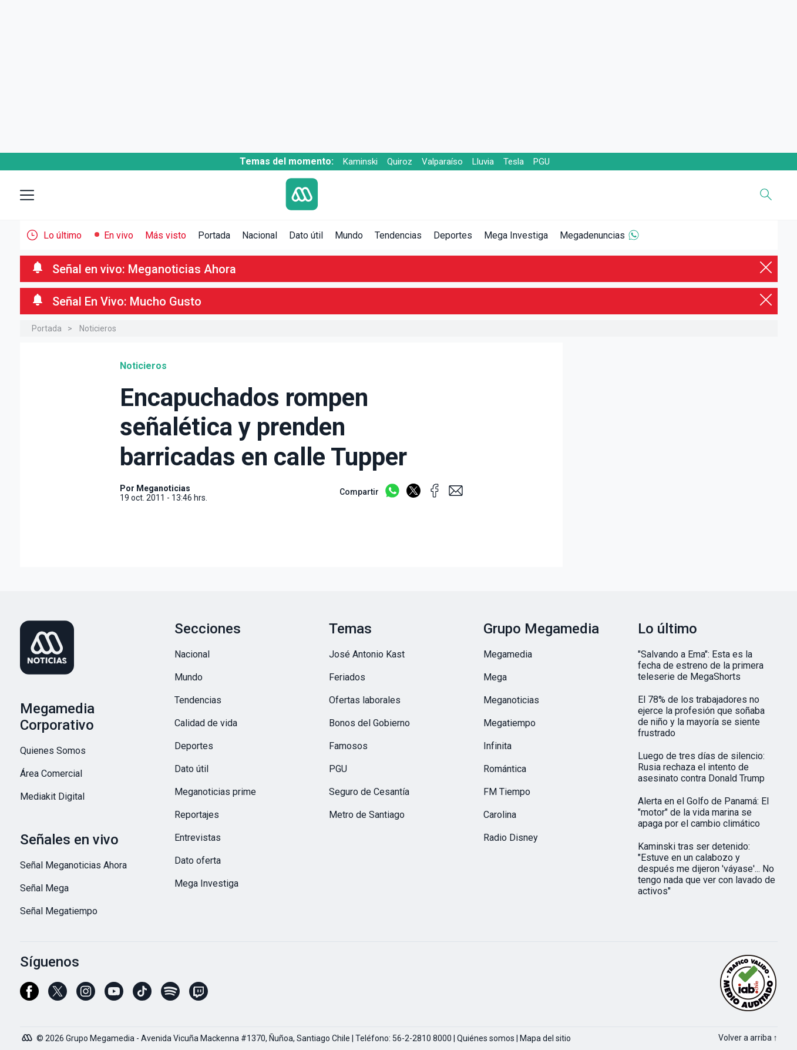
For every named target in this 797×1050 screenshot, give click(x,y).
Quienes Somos (53, 750)
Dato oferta (197, 860)
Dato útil (306, 235)
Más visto (165, 235)
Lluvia (483, 161)
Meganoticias (511, 700)
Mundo (349, 235)
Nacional (259, 235)
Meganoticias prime (215, 791)
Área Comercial (51, 773)
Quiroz (399, 161)
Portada (214, 235)
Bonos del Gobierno (369, 723)
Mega (495, 677)
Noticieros (97, 328)
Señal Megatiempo (58, 911)
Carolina (499, 814)
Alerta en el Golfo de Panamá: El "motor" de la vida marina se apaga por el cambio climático (703, 812)
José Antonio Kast (367, 654)
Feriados (347, 677)
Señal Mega (44, 888)
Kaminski (360, 161)
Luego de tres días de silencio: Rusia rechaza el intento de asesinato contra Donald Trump (701, 767)
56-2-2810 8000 (422, 1038)
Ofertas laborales (365, 700)
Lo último (62, 235)
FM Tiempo (506, 791)
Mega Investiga (516, 235)
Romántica (504, 768)
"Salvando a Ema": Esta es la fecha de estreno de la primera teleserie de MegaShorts (701, 665)
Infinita (497, 746)
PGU (541, 161)
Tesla (513, 161)
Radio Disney (510, 837)
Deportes (452, 235)
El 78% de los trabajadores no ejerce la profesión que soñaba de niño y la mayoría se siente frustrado (701, 716)
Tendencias (398, 235)
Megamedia (507, 654)
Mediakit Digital (52, 796)
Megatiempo (509, 723)
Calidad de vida (205, 723)
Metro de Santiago (367, 814)
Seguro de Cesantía (369, 791)
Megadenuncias (592, 235)
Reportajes (196, 814)
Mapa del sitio (545, 1038)
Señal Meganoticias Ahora (73, 865)
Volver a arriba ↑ (748, 1037)
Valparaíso (442, 161)
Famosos (348, 746)
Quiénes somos (485, 1038)
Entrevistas (197, 837)
